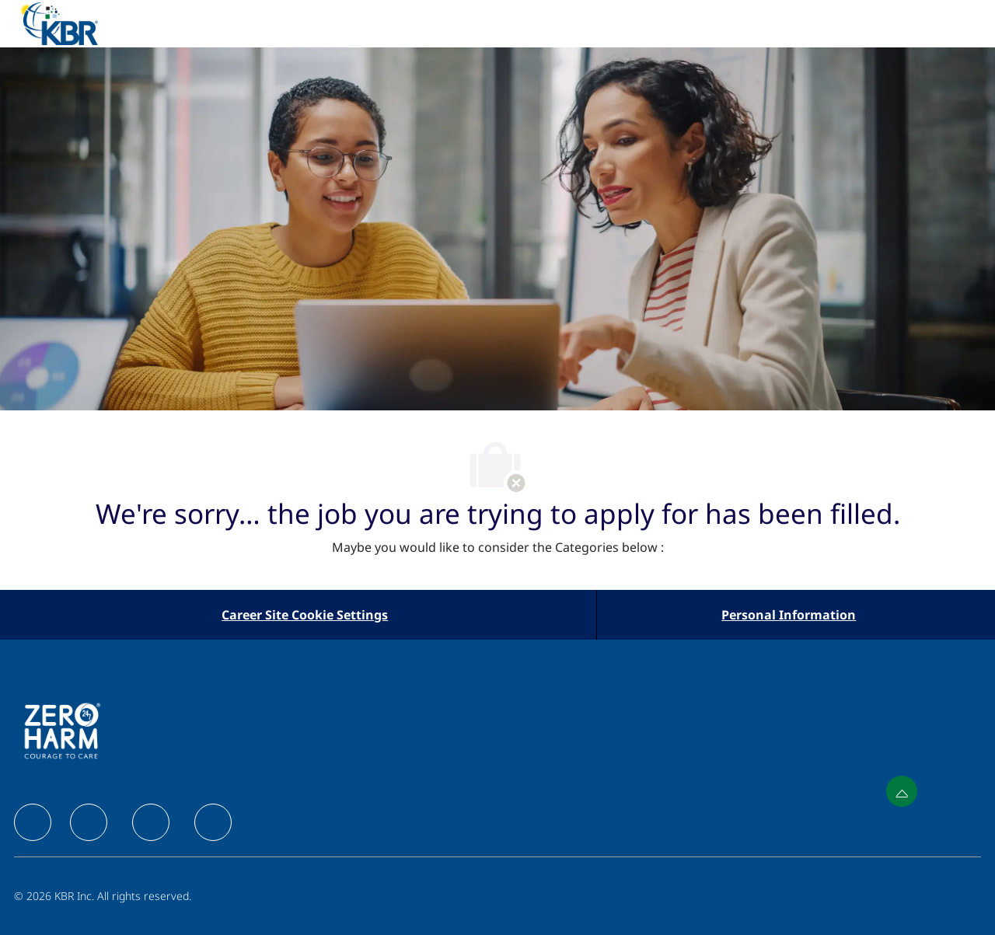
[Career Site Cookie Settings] (304, 615)
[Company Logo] (77, 23)
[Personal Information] (788, 615)
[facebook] (32, 822)
